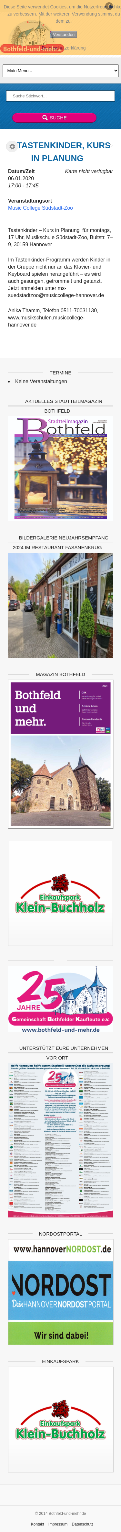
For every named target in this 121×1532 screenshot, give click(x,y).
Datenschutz (83, 1524)
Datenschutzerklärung (64, 47)
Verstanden (64, 34)
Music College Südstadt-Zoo (40, 208)
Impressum (57, 1524)
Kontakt (37, 1524)
